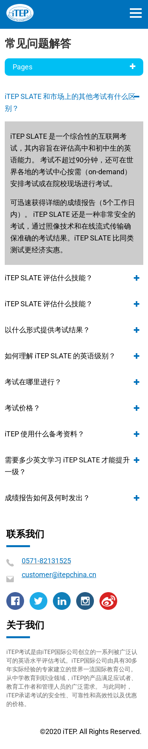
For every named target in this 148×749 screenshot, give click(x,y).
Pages (74, 66)
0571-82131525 (46, 561)
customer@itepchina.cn (59, 574)
